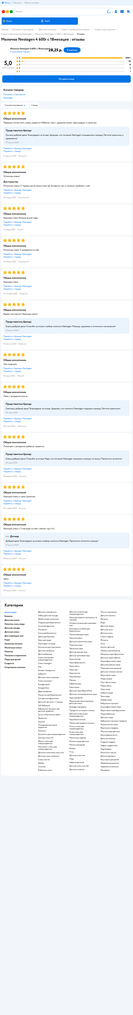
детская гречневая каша (79, 656)
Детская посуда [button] (12, 628)
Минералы (105, 770)
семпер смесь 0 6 (45, 738)
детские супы (107, 630)
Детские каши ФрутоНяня (80, 691)
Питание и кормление (22, 29)
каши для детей (76, 698)
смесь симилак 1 (45, 681)
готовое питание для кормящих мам (82, 624)
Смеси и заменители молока (75, 29)
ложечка (42, 731)
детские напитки (108, 615)
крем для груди (44, 640)
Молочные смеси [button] (13, 647)
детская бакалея (45, 654)
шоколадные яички (109, 735)
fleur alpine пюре (108, 682)
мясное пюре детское (110, 731)
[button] (45, 21)
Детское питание (47, 29)
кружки (41, 722)
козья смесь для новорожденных (76, 733)
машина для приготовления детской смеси (81, 702)
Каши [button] (7, 639)
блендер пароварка (77, 707)
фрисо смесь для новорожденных (45, 742)
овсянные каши (76, 648)
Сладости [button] (9, 663)
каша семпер (75, 659)
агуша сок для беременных (50, 695)
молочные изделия (77, 738)
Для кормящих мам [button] (13, 635)
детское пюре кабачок (110, 658)
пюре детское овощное (111, 668)
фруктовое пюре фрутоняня (113, 710)
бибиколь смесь (45, 770)
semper (72, 748)
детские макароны (46, 651)
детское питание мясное (111, 672)
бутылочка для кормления (49, 647)
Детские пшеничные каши (80, 641)
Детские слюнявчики (47, 612)
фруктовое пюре (108, 675)
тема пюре (105, 696)
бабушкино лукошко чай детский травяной (48, 710)
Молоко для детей (77, 745)
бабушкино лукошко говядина (114, 721)
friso (71, 752)
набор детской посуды (48, 615)
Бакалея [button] (8, 616)
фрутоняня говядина (109, 728)
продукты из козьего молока (81, 710)
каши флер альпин (77, 663)
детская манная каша (78, 652)
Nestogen (8, 97)
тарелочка (42, 718)
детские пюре (107, 717)
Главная (4, 29)
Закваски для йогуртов (110, 651)
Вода (103, 622)
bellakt (41, 763)
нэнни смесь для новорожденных (76, 727)
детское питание (76, 769)
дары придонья (44, 691)
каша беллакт (75, 677)
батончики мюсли (108, 752)
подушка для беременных (49, 622)
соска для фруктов (46, 626)
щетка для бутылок (46, 637)
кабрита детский (76, 762)
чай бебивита (44, 705)
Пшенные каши (76, 645)
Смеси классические (105, 29)
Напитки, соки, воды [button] (14, 624)
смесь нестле (44, 760)
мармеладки (106, 749)
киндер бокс (43, 688)
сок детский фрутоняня (48, 698)
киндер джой (44, 684)
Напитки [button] (8, 651)
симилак (42, 767)
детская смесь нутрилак (48, 677)
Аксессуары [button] (10, 612)
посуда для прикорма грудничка (47, 726)
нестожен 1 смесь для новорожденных (47, 748)
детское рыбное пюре (110, 665)
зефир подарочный (109, 745)
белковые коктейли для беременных (79, 630)
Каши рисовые (75, 638)
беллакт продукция (46, 670)
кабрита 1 (42, 674)
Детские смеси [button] (11, 620)
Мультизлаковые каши (79, 634)
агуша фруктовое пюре (111, 661)
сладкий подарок (108, 742)
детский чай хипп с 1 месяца (50, 702)
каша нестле (74, 673)
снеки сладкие (107, 637)
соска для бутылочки (47, 633)
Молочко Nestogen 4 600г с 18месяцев (54, 34)
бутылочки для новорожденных (52, 734)
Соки (103, 644)
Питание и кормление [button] (15, 655)
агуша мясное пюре (109, 724)
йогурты (104, 619)
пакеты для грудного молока (81, 723)
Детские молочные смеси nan (51, 752)
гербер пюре (106, 700)
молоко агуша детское (79, 741)
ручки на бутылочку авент (49, 715)
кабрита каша (75, 684)
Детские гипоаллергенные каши (83, 694)
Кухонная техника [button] (13, 643)
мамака (72, 680)
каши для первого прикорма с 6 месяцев (83, 618)
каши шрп (73, 670)
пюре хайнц (106, 686)
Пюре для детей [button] (12, 659)
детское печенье (108, 738)
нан (40, 667)
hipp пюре (105, 689)
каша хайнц (74, 666)
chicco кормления (109, 612)
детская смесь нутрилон (48, 756)
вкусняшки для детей (110, 760)
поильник (42, 630)
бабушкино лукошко (110, 703)
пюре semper (106, 679)
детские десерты (108, 756)
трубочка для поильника (48, 619)
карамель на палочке (110, 767)
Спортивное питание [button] (14, 667)
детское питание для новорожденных (78, 613)
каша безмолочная (77, 719)
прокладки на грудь (46, 644)
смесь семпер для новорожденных (46, 658)
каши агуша (74, 687)
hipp (71, 759)
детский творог (107, 626)
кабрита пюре (107, 693)
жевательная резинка (110, 763)
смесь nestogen (45, 663)
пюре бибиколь (108, 714)
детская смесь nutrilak (79, 766)
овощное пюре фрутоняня (112, 654)
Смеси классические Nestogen (16, 34)
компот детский (108, 647)
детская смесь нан (77, 755)
